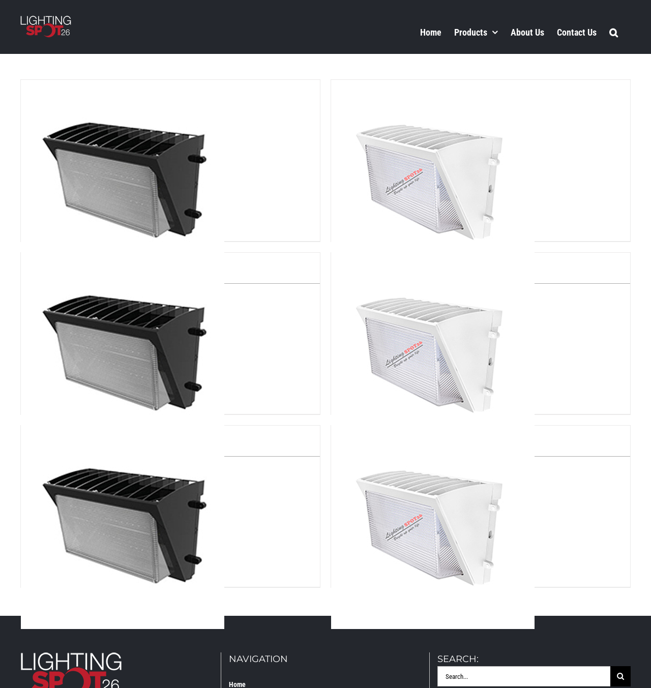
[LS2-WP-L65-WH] (433, 261)
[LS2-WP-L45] (122, 88)
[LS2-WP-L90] (122, 434)
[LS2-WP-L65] (122, 261)
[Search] (620, 676)
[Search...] (523, 676)
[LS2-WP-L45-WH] (433, 88)
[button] (613, 32)
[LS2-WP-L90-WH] (433, 434)
